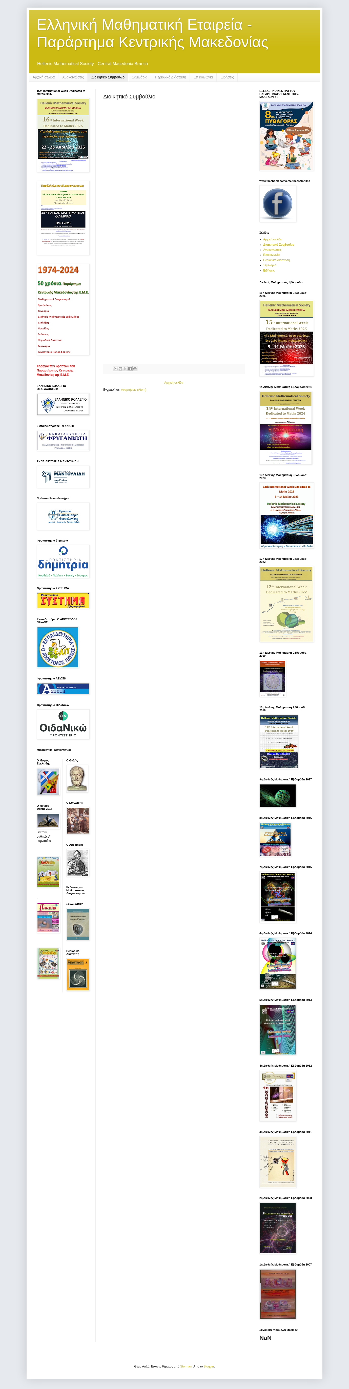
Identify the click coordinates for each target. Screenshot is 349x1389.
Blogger (209, 1366)
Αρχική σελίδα (44, 77)
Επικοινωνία (203, 77)
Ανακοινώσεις (73, 77)
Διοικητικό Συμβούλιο (108, 77)
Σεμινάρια (139, 77)
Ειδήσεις (227, 77)
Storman (186, 1366)
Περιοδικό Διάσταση (170, 77)
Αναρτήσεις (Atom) (133, 389)
